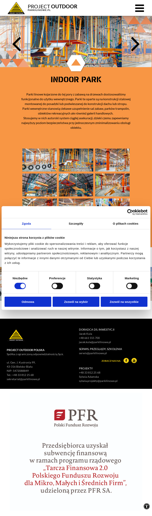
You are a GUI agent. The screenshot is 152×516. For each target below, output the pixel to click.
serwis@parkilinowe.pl (93, 353)
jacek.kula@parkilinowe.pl (95, 342)
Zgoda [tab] (26, 223)
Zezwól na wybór (76, 301)
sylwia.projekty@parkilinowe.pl (98, 380)
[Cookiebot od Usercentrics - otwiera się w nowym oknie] (130, 212)
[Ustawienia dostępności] (146, 506)
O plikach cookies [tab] (125, 223)
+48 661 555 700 (89, 338)
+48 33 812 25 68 (23, 375)
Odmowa (28, 301)
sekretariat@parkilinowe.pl (23, 379)
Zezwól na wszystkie (124, 301)
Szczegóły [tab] (76, 223)
